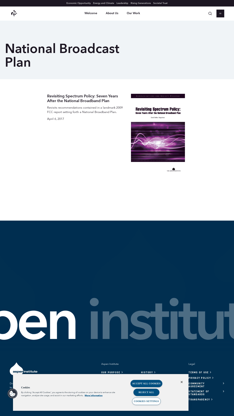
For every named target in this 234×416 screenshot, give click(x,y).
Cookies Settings (146, 401)
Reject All (146, 392)
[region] (100, 392)
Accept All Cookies (146, 383)
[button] (12, 393)
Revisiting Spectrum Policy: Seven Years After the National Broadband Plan (82, 98)
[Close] (181, 382)
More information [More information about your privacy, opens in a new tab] (94, 395)
